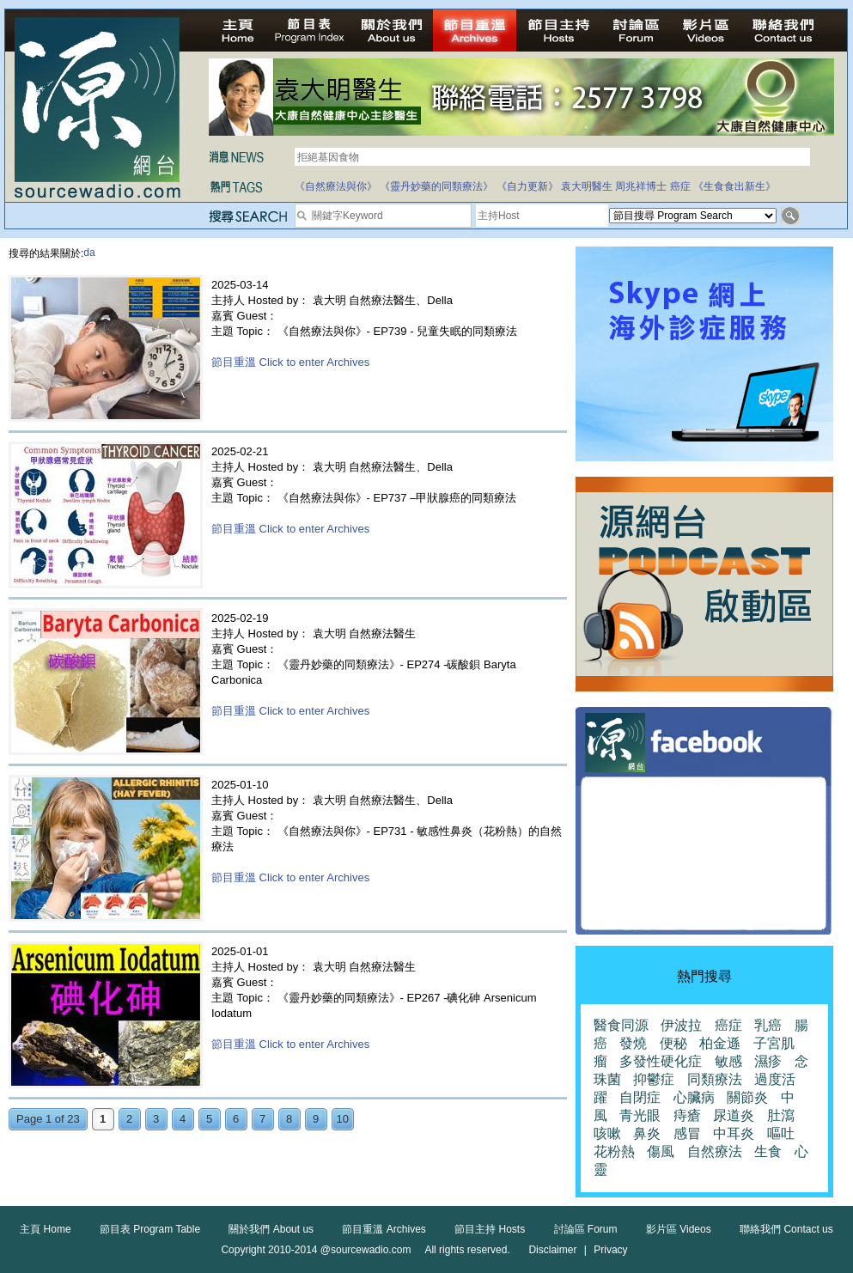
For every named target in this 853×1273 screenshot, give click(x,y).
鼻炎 (647, 1133)
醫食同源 (621, 1025)
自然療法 (714, 1151)
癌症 (680, 186)
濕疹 (768, 1061)
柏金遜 (719, 1043)
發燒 (633, 1043)
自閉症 (640, 1097)
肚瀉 (781, 1115)
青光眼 (640, 1115)
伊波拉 (681, 1025)
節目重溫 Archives (383, 1229)
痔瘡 (687, 1115)
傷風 (660, 1151)
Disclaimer (552, 1250)
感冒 (687, 1133)
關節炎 (747, 1097)
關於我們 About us (271, 1229)
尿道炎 (733, 1115)
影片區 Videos (678, 1229)
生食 (768, 1151)
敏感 (728, 1061)
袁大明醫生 (586, 186)
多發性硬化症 (660, 1061)
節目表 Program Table (150, 1229)
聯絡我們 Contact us (786, 1229)
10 (343, 1118)
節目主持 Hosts (489, 1229)
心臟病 (694, 1097)
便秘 (673, 1043)
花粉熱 (614, 1151)
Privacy (610, 1250)
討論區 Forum (586, 1229)
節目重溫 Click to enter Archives (290, 362)
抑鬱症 (653, 1079)
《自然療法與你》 (336, 186)
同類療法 (714, 1079)
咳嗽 (607, 1133)
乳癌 (768, 1025)
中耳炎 (733, 1133)
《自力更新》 (527, 186)
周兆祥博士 (641, 186)
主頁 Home (45, 1229)
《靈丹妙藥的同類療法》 (436, 186)
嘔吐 (781, 1133)
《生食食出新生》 (734, 186)
